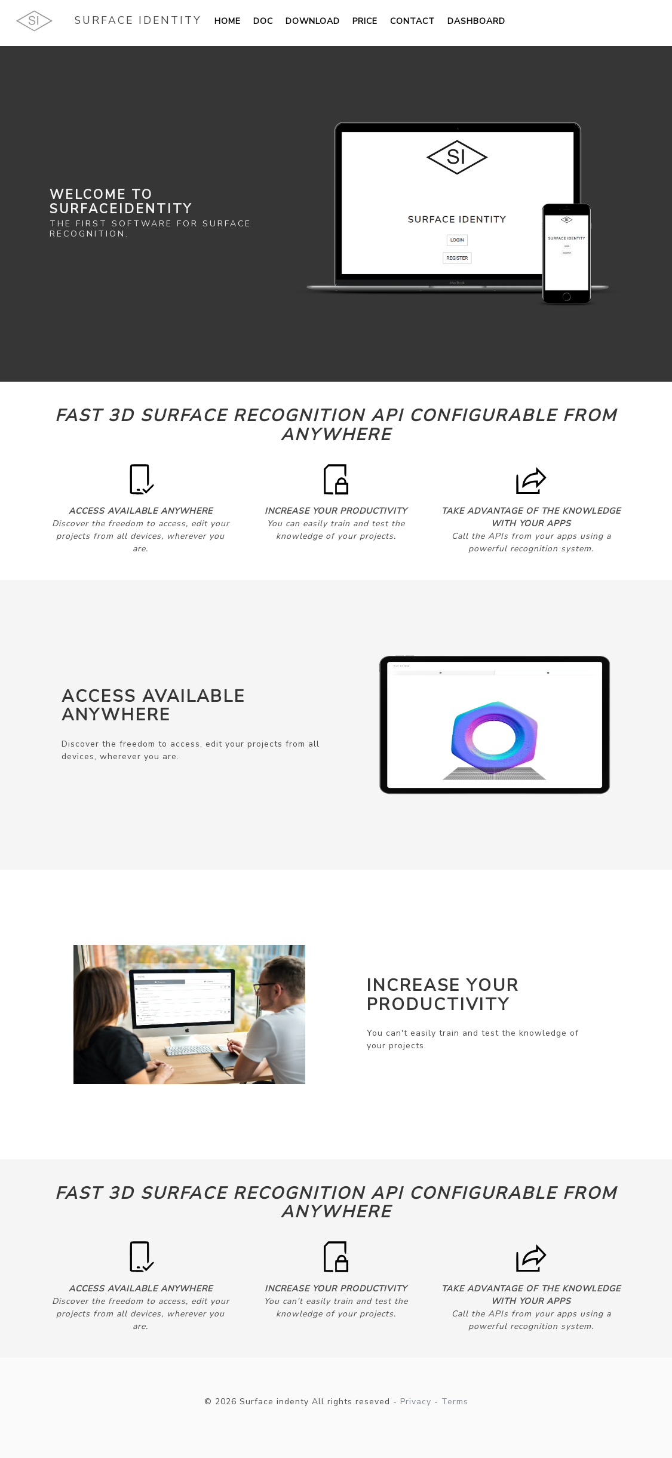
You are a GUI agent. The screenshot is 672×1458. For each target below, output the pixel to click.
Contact (412, 21)
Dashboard (476, 21)
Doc (263, 21)
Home (227, 21)
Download (313, 21)
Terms (454, 1401)
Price (365, 21)
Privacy (415, 1401)
